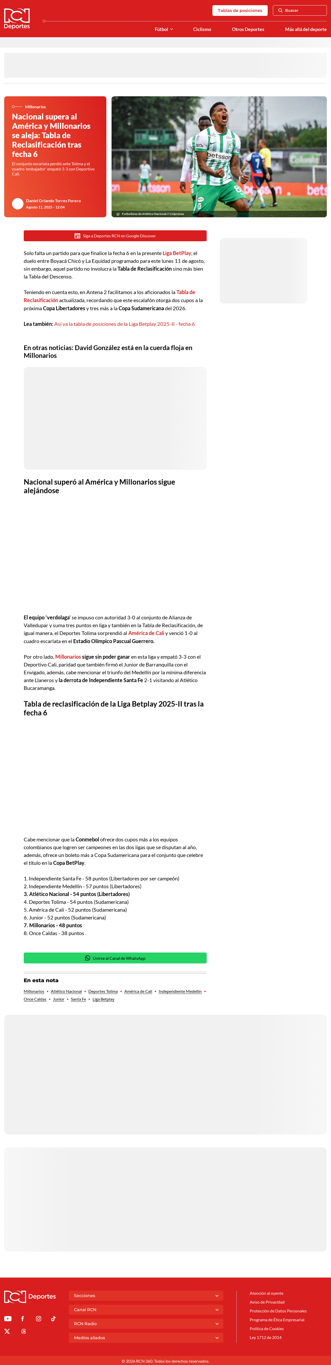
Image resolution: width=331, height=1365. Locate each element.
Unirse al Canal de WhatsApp (115, 957)
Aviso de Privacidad (267, 1300)
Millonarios (34, 990)
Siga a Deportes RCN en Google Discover (115, 235)
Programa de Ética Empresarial (277, 1318)
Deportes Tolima (103, 990)
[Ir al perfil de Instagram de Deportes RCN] (38, 1318)
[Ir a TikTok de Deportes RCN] (53, 1318)
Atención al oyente (266, 1292)
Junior (58, 997)
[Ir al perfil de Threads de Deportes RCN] (23, 1331)
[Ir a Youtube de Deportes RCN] (7, 1318)
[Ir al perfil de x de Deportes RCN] (7, 1331)
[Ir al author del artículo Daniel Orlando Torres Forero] (17, 203)
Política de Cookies (267, 1327)
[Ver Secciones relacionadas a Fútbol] (171, 29)
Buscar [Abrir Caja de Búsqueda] (288, 10)
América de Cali (138, 990)
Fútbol (161, 29)
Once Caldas (35, 997)
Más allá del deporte (306, 29)
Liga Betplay (103, 997)
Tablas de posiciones (240, 10)
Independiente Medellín (180, 990)
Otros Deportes (248, 29)
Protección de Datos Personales (278, 1309)
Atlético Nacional (66, 990)
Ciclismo (202, 29)
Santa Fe (78, 997)
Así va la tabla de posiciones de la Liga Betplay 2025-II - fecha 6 (124, 323)
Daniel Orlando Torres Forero (53, 200)
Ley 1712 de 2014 (265, 1336)
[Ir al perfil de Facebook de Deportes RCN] (22, 1318)
